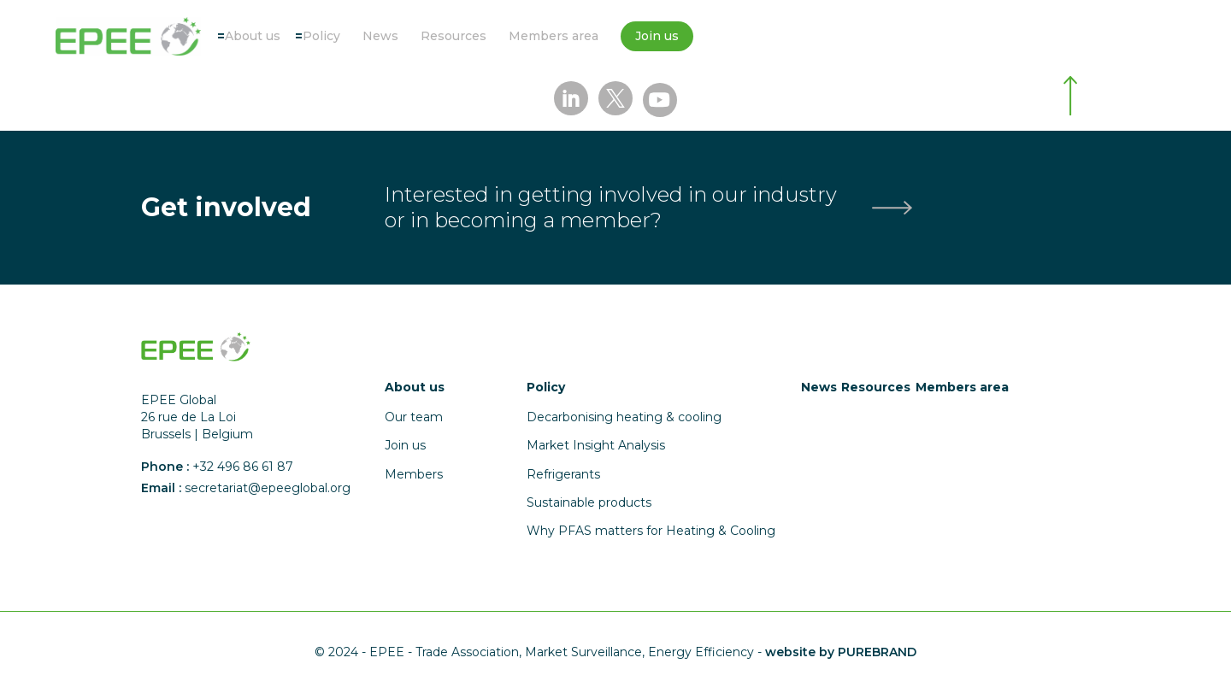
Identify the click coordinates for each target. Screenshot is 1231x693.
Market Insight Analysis (596, 445)
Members (414, 474)
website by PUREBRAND (840, 652)
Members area (553, 36)
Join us (657, 36)
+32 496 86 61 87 (242, 466)
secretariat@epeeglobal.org (267, 488)
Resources (453, 36)
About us (252, 36)
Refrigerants (563, 474)
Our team (414, 417)
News (380, 36)
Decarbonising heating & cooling (624, 417)
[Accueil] (128, 36)
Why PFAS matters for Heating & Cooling (651, 530)
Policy (321, 36)
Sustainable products (589, 502)
